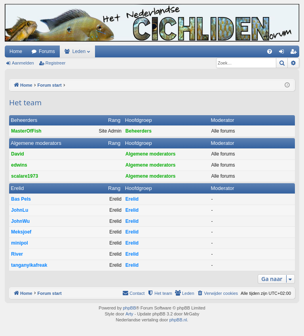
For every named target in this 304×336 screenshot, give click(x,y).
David (17, 154)
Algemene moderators (36, 143)
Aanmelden (23, 63)
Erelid (17, 188)
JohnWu (20, 221)
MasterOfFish (26, 131)
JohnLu (19, 210)
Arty (129, 313)
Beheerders (24, 120)
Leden (79, 51)
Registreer (56, 63)
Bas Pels (21, 199)
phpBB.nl (178, 319)
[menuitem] (270, 51)
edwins (19, 165)
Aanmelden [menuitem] (283, 53)
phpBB (129, 308)
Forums (47, 51)
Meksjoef (21, 232)
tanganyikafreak (29, 265)
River (17, 254)
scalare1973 (24, 176)
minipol (19, 243)
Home (16, 51)
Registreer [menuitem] (295, 53)
